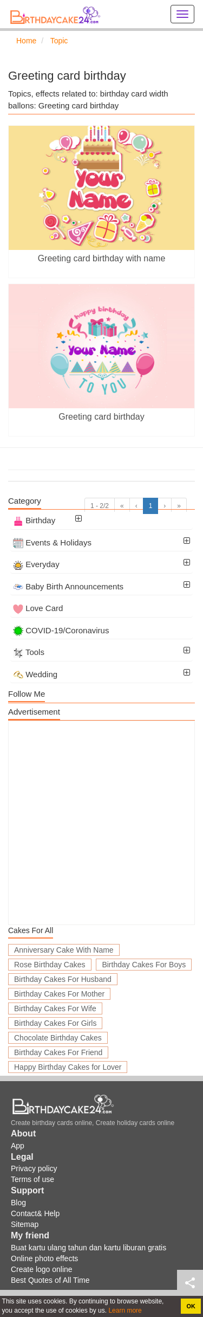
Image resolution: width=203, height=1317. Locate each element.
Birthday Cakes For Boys (144, 964)
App (17, 1145)
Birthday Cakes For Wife (55, 1008)
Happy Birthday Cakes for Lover (67, 1067)
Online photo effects (44, 1258)
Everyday (36, 564)
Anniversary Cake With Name (64, 950)
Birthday (34, 520)
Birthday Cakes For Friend (58, 1052)
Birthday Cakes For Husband (63, 979)
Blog (18, 1202)
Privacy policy (34, 1168)
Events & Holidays (52, 542)
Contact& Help (35, 1213)
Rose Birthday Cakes (50, 964)
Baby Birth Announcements (68, 586)
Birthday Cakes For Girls (55, 1023)
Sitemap (24, 1224)
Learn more (124, 1310)
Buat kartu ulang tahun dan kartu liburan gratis (88, 1247)
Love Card (38, 608)
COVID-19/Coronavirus (61, 630)
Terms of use (32, 1179)
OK (191, 1306)
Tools (28, 652)
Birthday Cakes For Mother (59, 994)
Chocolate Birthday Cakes (58, 1037)
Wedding (35, 674)
